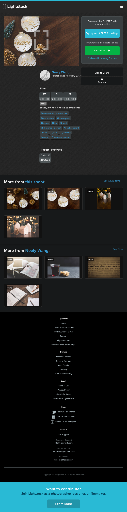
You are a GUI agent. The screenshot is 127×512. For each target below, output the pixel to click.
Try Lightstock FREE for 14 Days (102, 33)
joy (54, 123)
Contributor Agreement (63, 398)
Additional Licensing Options (102, 58)
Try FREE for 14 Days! (63, 331)
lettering (66, 132)
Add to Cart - (102, 50)
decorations (47, 118)
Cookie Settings (63, 394)
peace (45, 123)
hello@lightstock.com (63, 459)
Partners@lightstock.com (64, 451)
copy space (63, 118)
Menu (121, 6)
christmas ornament (51, 127)
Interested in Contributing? (63, 344)
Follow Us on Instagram (65, 421)
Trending (63, 369)
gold (63, 123)
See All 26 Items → (113, 181)
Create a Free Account (64, 327)
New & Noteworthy (63, 373)
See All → (118, 249)
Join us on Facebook (66, 416)
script (44, 137)
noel (44, 132)
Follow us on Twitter (66, 411)
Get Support (63, 434)
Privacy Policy (64, 389)
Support (63, 336)
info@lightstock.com (64, 442)
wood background (61, 137)
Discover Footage (63, 360)
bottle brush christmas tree (54, 113)
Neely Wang (61, 72)
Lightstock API (63, 340)
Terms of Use (63, 385)
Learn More (63, 503)
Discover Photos (63, 356)
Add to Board (102, 71)
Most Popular (63, 365)
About (63, 323)
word (54, 132)
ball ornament (71, 127)
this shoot (34, 182)
